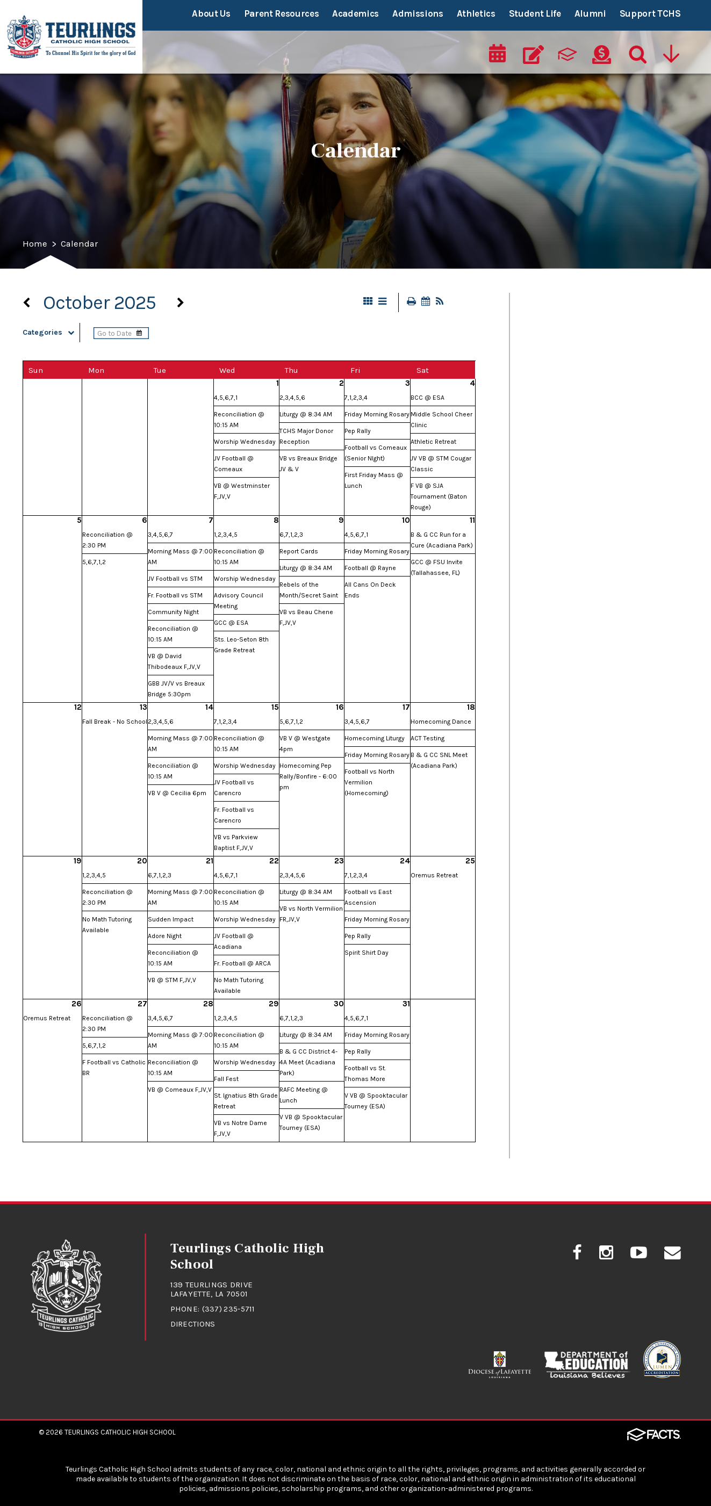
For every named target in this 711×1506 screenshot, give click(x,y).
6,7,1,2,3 (291, 535)
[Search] (635, 52)
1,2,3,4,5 (226, 535)
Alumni (590, 13)
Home (35, 244)
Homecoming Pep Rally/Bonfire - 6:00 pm (308, 777)
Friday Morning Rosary (377, 415)
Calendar (81, 244)
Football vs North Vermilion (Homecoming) (369, 783)
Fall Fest (226, 1080)
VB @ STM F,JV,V (172, 981)
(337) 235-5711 (229, 1310)
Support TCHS (650, 13)
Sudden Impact (170, 920)
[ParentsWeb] (568, 52)
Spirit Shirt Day (366, 953)
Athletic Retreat (433, 442)
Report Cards (298, 552)
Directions (193, 1324)
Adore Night (165, 937)
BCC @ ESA (427, 398)
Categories (51, 333)
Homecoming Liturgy (374, 739)
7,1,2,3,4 (356, 398)
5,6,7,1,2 (94, 563)
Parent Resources (281, 13)
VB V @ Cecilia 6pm (177, 794)
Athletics (476, 13)
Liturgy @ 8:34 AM (305, 415)
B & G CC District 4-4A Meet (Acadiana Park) (308, 1063)
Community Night (173, 613)
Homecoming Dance (441, 722)
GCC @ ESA (231, 624)
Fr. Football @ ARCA (242, 964)
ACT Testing (427, 739)
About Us (211, 13)
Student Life (535, 13)
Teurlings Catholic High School (120, 1432)
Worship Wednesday (245, 442)
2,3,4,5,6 (292, 398)
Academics (355, 13)
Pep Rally (357, 432)
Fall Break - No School (114, 722)
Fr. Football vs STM (175, 596)
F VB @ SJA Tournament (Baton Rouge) (439, 497)
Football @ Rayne (370, 569)
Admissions (417, 13)
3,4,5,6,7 (160, 535)
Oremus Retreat (434, 876)
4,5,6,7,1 (226, 398)
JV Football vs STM (175, 579)
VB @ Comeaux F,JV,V (180, 1090)
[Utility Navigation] (671, 52)
